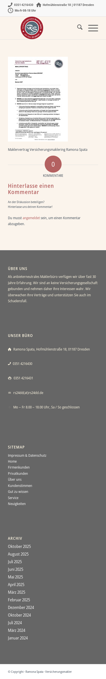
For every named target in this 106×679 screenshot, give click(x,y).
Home (12, 461)
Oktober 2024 (19, 615)
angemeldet (31, 217)
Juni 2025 (15, 569)
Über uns (14, 479)
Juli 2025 (15, 561)
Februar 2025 (19, 599)
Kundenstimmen (20, 485)
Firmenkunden (19, 467)
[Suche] (77, 28)
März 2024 (16, 630)
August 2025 (18, 554)
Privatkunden (18, 473)
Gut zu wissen (18, 491)
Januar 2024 (18, 638)
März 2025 (16, 592)
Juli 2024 (15, 622)
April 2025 (16, 584)
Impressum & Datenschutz (27, 455)
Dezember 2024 (21, 607)
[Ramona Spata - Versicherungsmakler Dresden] (44, 28)
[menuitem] (77, 28)
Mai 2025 (15, 577)
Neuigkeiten (17, 503)
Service (13, 497)
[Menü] (90, 28)
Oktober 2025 (19, 546)
